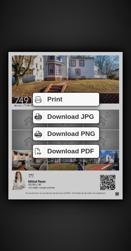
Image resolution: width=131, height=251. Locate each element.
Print (48, 99)
